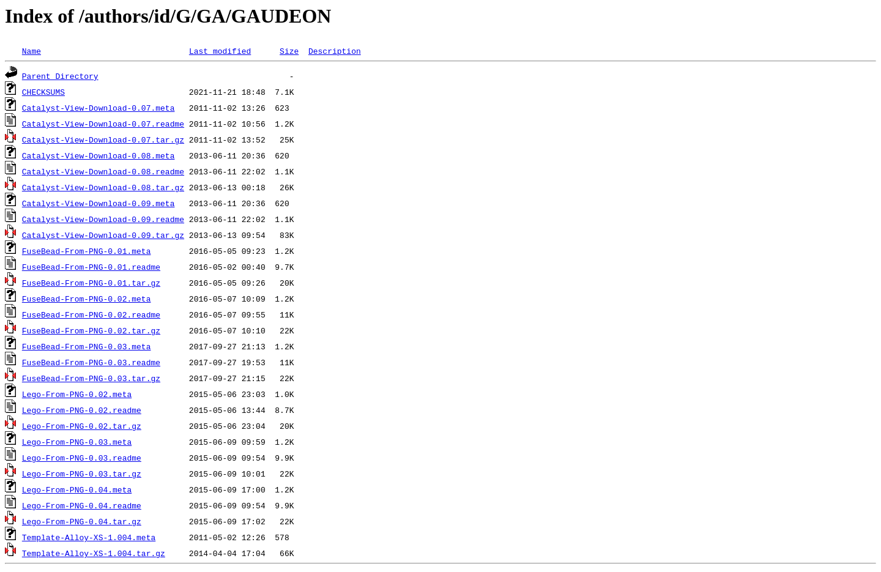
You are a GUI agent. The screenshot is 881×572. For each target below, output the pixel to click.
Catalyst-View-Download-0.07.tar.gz (103, 139)
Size (289, 50)
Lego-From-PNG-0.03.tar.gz (81, 473)
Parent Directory (60, 75)
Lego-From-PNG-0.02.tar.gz (81, 425)
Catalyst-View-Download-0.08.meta (98, 155)
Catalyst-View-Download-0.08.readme (103, 171)
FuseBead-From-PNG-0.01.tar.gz (91, 282)
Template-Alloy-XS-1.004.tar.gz (93, 553)
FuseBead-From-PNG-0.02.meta (86, 298)
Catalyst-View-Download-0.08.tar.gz (103, 187)
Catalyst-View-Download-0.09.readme (103, 219)
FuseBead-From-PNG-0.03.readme (91, 362)
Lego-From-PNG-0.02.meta (77, 393)
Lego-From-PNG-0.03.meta (77, 441)
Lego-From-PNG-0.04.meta (77, 489)
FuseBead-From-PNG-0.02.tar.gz (91, 330)
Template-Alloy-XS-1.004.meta (88, 537)
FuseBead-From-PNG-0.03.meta (86, 346)
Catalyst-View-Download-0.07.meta (98, 107)
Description (334, 50)
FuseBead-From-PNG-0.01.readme (91, 266)
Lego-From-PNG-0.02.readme (81, 409)
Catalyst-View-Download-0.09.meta (98, 203)
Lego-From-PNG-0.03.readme (81, 457)
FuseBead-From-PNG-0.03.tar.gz (91, 378)
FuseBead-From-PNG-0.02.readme (91, 314)
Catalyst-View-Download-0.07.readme (103, 123)
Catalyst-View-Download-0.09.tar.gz (103, 234)
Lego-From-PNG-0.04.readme (81, 505)
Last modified (220, 50)
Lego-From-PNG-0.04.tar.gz (81, 521)
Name (31, 50)
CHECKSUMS (43, 91)
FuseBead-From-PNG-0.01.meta (86, 250)
